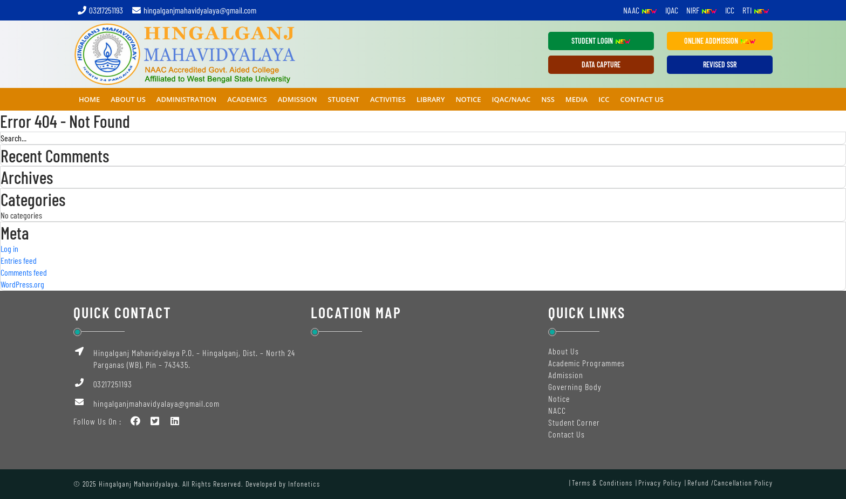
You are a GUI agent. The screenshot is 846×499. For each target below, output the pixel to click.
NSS (547, 99)
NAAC (640, 10)
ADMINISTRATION (186, 99)
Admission (565, 375)
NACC (557, 410)
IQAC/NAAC (511, 99)
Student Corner (574, 422)
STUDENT (343, 99)
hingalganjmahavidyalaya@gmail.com (193, 10)
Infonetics (304, 483)
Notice (559, 398)
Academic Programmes (586, 363)
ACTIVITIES (388, 99)
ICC (729, 10)
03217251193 (100, 10)
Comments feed (24, 272)
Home (89, 99)
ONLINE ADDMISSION (720, 40)
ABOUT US (128, 99)
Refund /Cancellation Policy (730, 482)
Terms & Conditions (602, 482)
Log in (9, 248)
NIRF (701, 10)
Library (431, 99)
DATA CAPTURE (601, 64)
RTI (755, 10)
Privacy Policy (659, 482)
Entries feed (19, 260)
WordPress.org (22, 284)
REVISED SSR (719, 64)
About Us (563, 351)
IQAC (671, 10)
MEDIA (576, 99)
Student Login (601, 40)
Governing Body (575, 386)
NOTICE (468, 99)
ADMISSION (297, 99)
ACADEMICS (247, 99)
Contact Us (642, 99)
